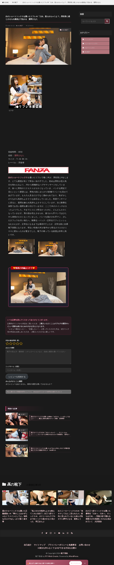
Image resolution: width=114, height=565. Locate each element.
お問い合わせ (86, 545)
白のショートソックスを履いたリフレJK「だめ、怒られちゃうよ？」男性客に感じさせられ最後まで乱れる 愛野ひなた (62, 2)
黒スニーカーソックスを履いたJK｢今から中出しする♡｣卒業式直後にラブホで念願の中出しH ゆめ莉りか (50, 449)
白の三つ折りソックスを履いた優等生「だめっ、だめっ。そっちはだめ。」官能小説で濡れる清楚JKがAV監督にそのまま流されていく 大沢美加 (98, 516)
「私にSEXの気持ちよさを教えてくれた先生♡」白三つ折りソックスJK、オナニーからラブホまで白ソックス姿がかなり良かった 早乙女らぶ (43, 516)
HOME (6, 2)
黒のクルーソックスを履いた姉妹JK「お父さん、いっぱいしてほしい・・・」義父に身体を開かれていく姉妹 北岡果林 (50, 417)
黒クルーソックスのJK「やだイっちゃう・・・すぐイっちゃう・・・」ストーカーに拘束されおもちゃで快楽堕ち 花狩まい (50, 433)
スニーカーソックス (90, 43)
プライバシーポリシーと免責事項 (62, 545)
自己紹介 (26, 545)
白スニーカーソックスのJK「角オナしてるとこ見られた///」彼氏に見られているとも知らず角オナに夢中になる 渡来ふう (71, 516)
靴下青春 (64, 554)
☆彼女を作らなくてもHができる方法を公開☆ (57, 548)
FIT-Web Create (52, 557)
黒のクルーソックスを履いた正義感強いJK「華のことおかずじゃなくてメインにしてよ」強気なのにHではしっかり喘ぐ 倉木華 (15, 516)
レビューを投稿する (17, 377)
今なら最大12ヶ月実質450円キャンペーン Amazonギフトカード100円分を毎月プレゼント (34, 392)
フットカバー (89, 39)
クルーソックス (89, 48)
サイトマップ (39, 545)
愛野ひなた (19, 155)
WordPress (73, 557)
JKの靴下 (15, 2)
